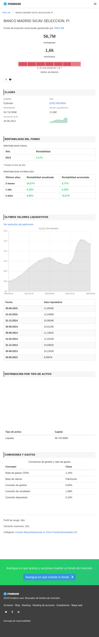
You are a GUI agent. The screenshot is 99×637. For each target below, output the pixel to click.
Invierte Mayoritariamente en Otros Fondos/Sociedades (44, 532)
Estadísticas (63, 605)
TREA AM (59, 28)
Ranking (26, 605)
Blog (17, 605)
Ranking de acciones (44, 605)
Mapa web (76, 605)
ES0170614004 (58, 103)
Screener (8, 605)
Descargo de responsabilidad (17, 621)
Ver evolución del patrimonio (18, 224)
